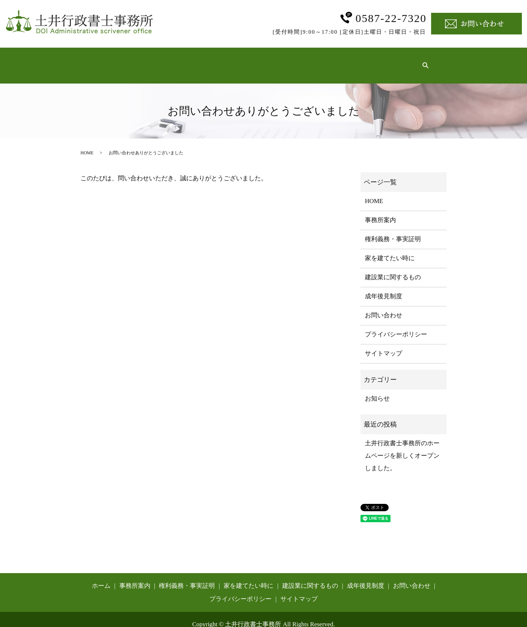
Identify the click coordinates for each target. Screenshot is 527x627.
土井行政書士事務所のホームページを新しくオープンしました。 (402, 445)
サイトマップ (383, 342)
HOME (87, 141)
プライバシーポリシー (396, 323)
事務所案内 (148, 59)
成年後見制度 (394, 59)
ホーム (111, 59)
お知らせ (377, 387)
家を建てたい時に (270, 59)
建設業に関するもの (335, 59)
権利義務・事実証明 (204, 59)
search (425, 60)
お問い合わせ (383, 304)
